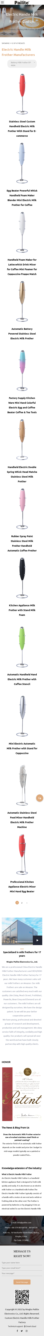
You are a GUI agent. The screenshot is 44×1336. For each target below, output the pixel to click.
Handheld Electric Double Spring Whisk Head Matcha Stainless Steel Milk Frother (22, 474)
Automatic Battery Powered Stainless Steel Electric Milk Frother (22, 333)
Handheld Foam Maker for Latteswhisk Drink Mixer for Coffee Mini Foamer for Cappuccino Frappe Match (22, 266)
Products (12, 29)
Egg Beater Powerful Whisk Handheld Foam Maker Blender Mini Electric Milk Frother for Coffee (22, 197)
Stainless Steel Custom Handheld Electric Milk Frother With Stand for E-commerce (22, 128)
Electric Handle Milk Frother (20, 1174)
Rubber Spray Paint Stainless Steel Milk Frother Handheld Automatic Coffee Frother (22, 543)
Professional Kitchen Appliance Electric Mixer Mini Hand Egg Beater (22, 886)
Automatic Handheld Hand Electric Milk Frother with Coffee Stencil (22, 679)
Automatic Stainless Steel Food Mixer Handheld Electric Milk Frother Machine (22, 819)
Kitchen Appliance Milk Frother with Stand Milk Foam (22, 610)
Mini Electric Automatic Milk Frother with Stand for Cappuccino (22, 748)
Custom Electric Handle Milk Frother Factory (22, 1320)
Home (4, 29)
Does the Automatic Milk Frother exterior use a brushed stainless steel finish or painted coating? (22, 1137)
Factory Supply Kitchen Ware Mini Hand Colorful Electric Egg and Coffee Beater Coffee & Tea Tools (22, 404)
